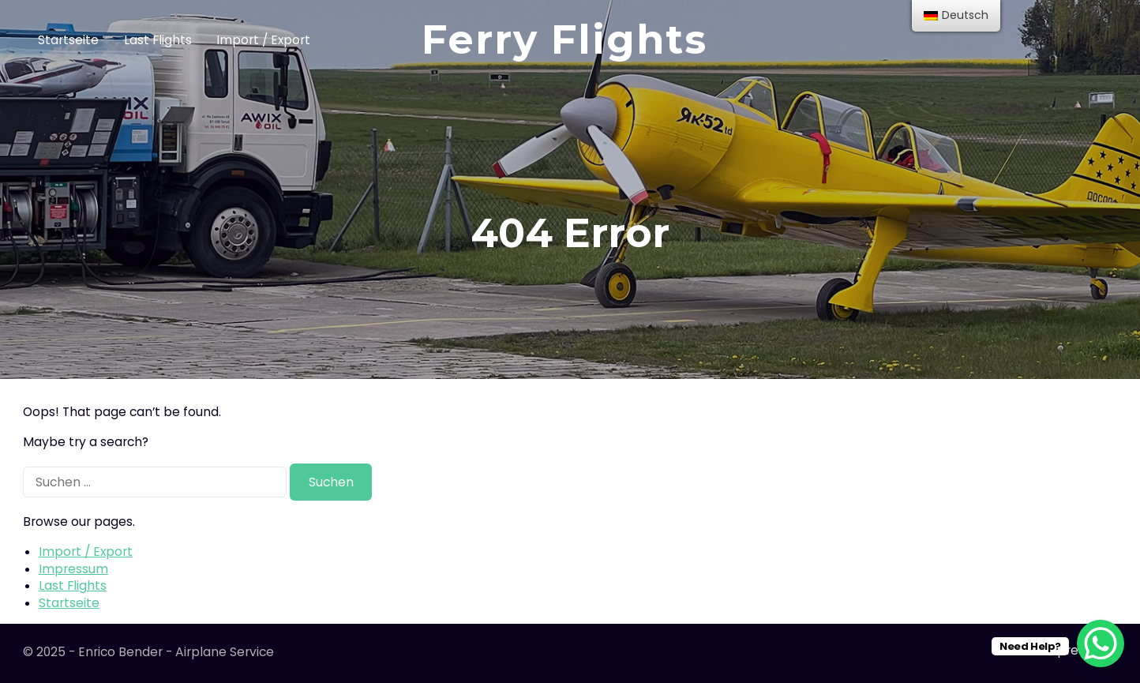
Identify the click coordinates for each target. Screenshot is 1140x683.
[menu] (956, 16)
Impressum (73, 569)
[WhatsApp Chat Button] (1100, 643)
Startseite (68, 40)
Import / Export (263, 40)
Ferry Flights (564, 39)
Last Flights (158, 40)
